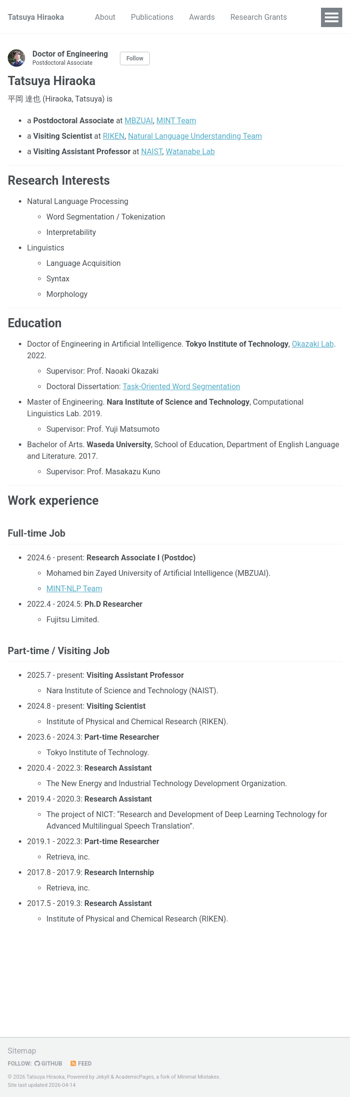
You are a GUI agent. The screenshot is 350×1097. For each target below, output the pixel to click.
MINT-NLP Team (74, 588)
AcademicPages (135, 1077)
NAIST (151, 151)
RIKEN (114, 136)
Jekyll (102, 1077)
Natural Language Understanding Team (195, 136)
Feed (81, 1063)
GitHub (48, 1063)
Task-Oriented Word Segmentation (181, 386)
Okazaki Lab (313, 344)
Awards (202, 17)
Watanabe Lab (190, 151)
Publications (152, 17)
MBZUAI (139, 120)
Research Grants (258, 17)
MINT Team (176, 120)
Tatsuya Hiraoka (36, 17)
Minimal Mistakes (198, 1077)
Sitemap (22, 1050)
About (105, 17)
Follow (134, 58)
